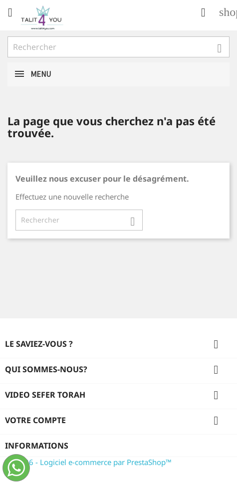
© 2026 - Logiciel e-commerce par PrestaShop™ (89, 462)
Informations (36, 445)
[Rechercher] (118, 46)
